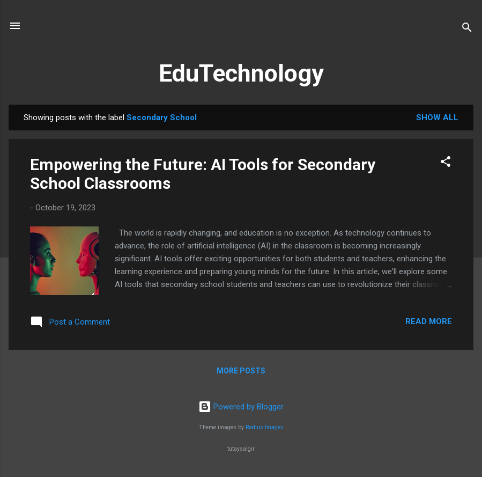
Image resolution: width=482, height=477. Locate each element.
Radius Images (265, 427)
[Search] (467, 29)
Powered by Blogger (241, 407)
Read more (428, 321)
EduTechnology (241, 73)
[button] (445, 163)
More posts (241, 370)
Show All (437, 117)
